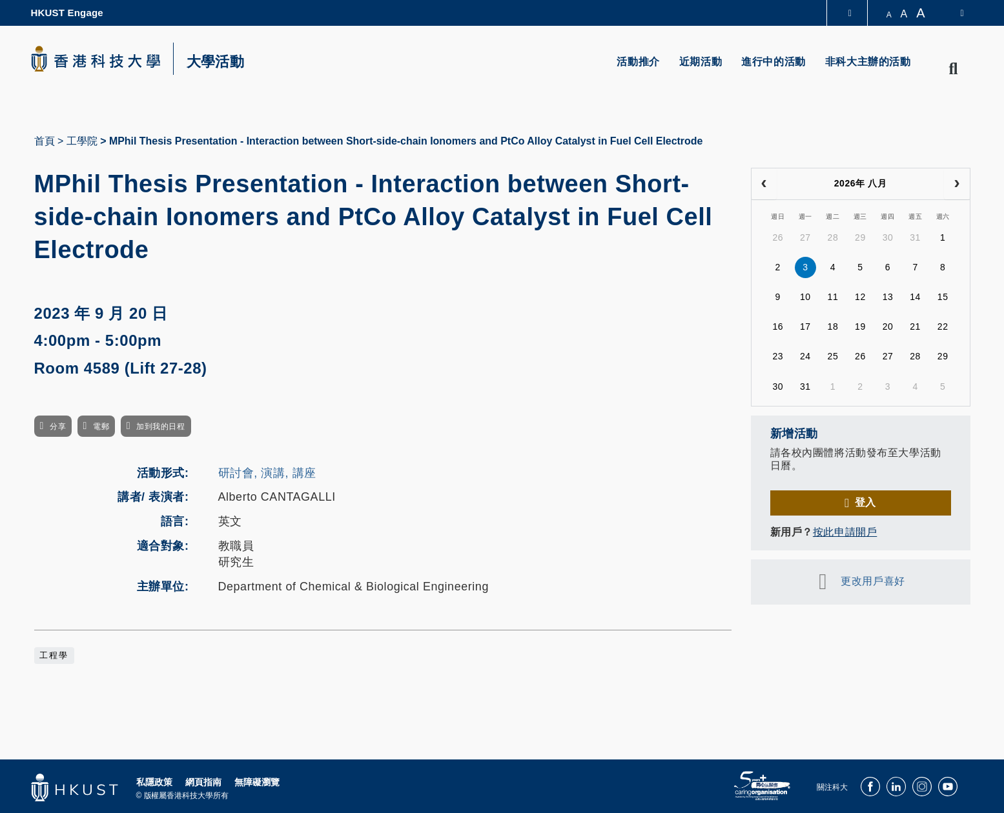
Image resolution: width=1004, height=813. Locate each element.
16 (777, 326)
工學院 (82, 141)
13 (888, 297)
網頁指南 (203, 782)
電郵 (101, 426)
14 (915, 297)
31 (915, 237)
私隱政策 (154, 782)
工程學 (54, 655)
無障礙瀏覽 (257, 782)
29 (860, 237)
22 (942, 326)
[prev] (764, 183)
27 (805, 237)
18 (833, 326)
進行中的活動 (773, 61)
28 (833, 237)
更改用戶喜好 (873, 581)
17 (805, 326)
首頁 (44, 141)
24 (805, 356)
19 (860, 326)
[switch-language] (953, 13)
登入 (865, 502)
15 (942, 297)
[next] (956, 183)
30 (888, 237)
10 (805, 297)
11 (833, 297)
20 (888, 326)
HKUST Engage (67, 12)
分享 (58, 426)
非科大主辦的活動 (868, 61)
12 (860, 297)
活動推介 (638, 61)
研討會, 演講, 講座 (267, 473)
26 (777, 237)
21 (915, 326)
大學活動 (216, 62)
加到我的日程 (160, 426)
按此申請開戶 (845, 532)
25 (833, 356)
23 (777, 356)
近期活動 (700, 61)
